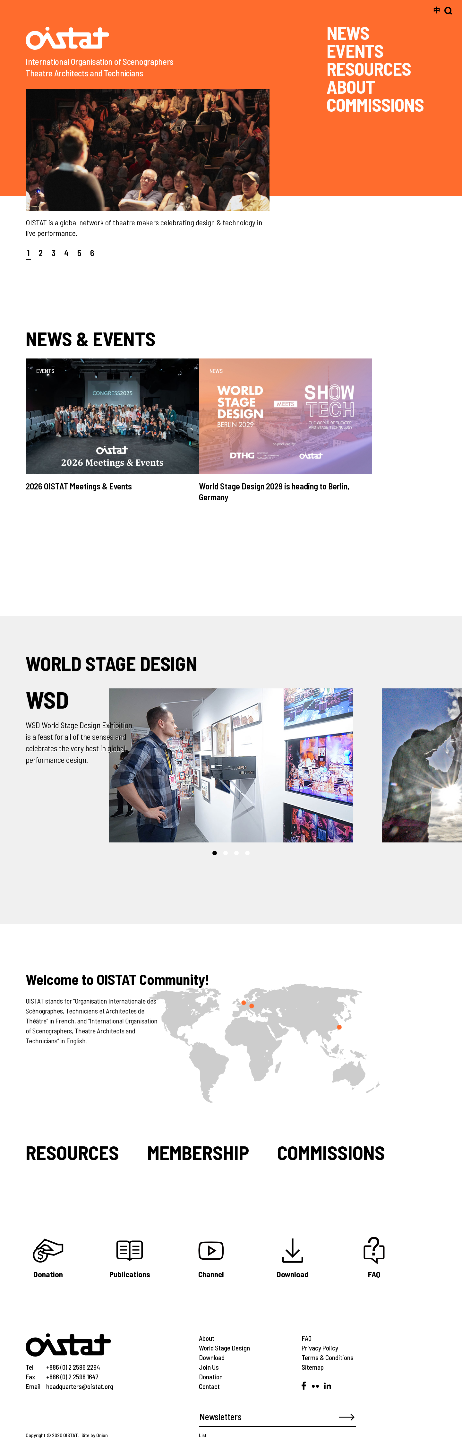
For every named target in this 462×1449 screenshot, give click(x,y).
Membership (198, 1152)
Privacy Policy (320, 1348)
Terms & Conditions (328, 1357)
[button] (214, 853)
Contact (209, 1386)
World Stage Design (224, 1348)
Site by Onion (94, 1435)
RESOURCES (369, 68)
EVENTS (355, 50)
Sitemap (313, 1367)
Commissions (331, 1152)
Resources (72, 1152)
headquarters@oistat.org (79, 1386)
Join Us (209, 1367)
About (206, 1338)
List (203, 1435)
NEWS (348, 32)
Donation (211, 1377)
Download (212, 1357)
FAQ (307, 1338)
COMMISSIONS (375, 104)
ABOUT (351, 86)
